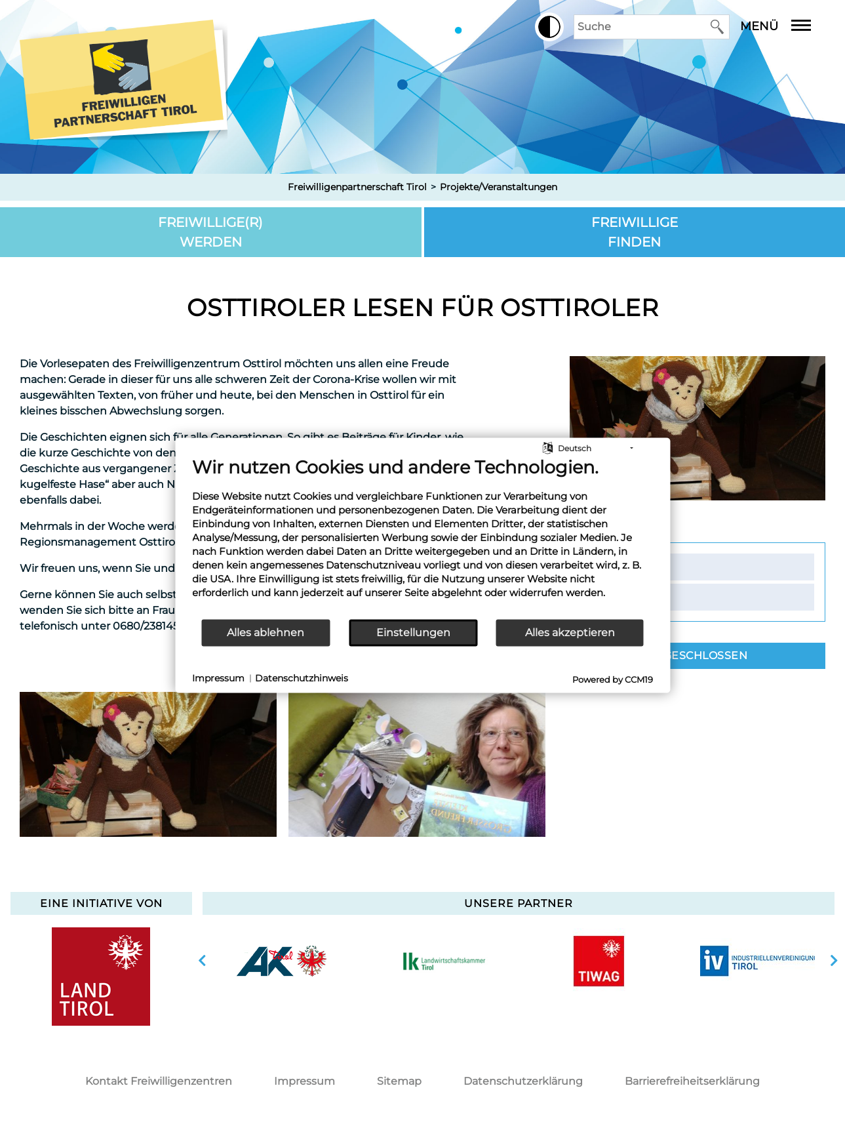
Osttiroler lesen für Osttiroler (423, 307)
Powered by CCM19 (612, 679)
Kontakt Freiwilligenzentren (158, 1081)
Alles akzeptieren (570, 632)
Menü (785, 26)
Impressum (304, 1081)
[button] (549, 26)
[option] (148, 764)
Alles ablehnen (265, 632)
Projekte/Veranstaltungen (498, 187)
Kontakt (630, 567)
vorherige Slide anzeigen (202, 960)
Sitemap (399, 1081)
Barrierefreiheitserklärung (692, 1081)
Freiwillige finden (634, 232)
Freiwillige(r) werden (210, 232)
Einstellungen (413, 632)
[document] (422, 537)
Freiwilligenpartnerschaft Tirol (357, 187)
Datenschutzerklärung (523, 1081)
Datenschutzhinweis (301, 678)
